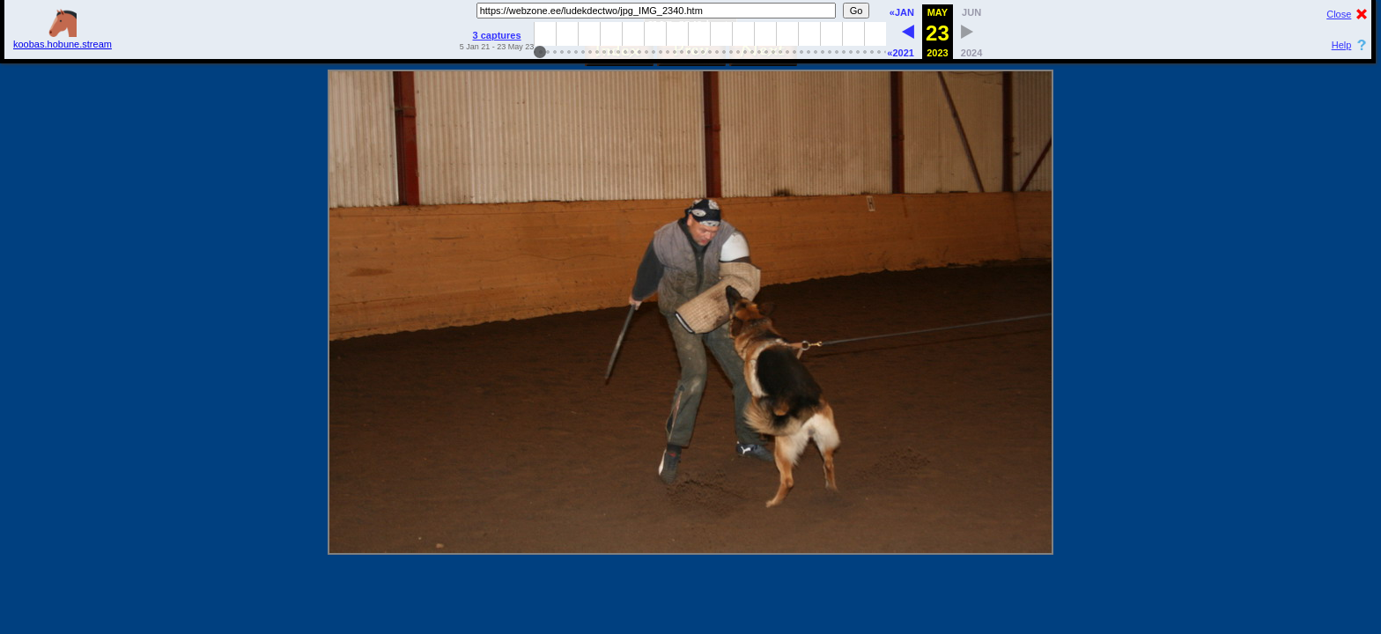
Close (1338, 14)
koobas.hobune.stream (62, 38)
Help (1342, 45)
